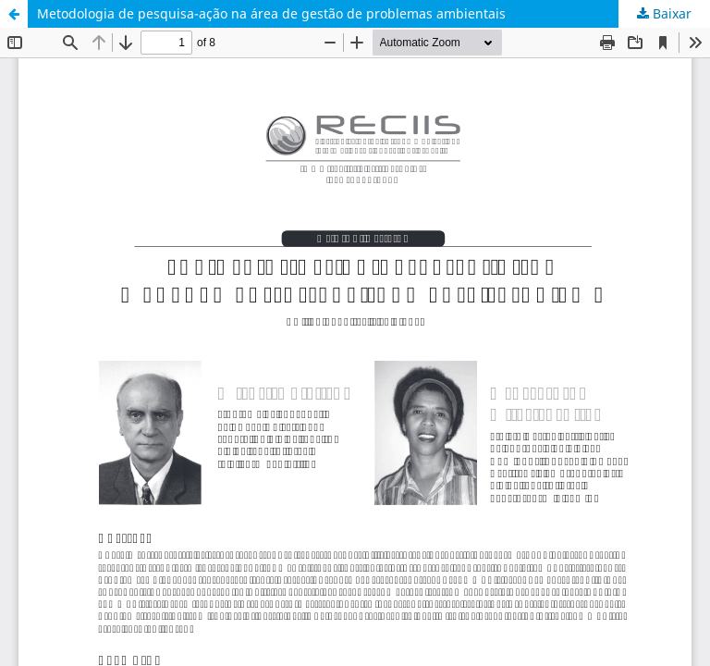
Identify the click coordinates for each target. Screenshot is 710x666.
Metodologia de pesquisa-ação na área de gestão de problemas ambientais (271, 13)
